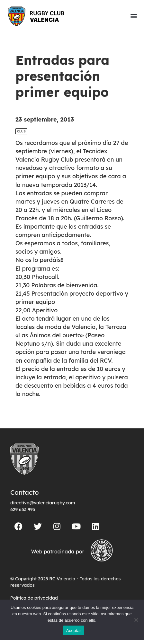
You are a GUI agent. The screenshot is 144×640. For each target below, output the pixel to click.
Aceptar (73, 630)
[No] (136, 620)
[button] (133, 16)
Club (21, 142)
